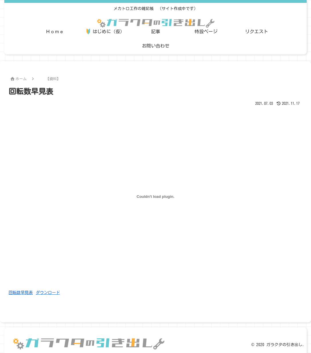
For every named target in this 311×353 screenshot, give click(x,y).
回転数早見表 (21, 292)
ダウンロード (48, 292)
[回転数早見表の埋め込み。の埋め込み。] (155, 196)
